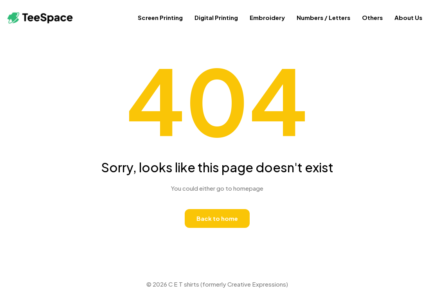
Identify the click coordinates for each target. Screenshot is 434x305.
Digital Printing (216, 17)
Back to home (217, 218)
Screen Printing (160, 17)
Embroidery (267, 17)
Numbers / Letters (323, 17)
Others (372, 17)
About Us (408, 17)
